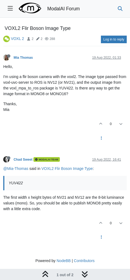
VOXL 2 (17, 38)
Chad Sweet (23, 159)
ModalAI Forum (63, 8)
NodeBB (64, 261)
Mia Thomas (23, 58)
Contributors (84, 261)
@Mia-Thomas (15, 168)
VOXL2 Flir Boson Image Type (67, 168)
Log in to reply (113, 39)
